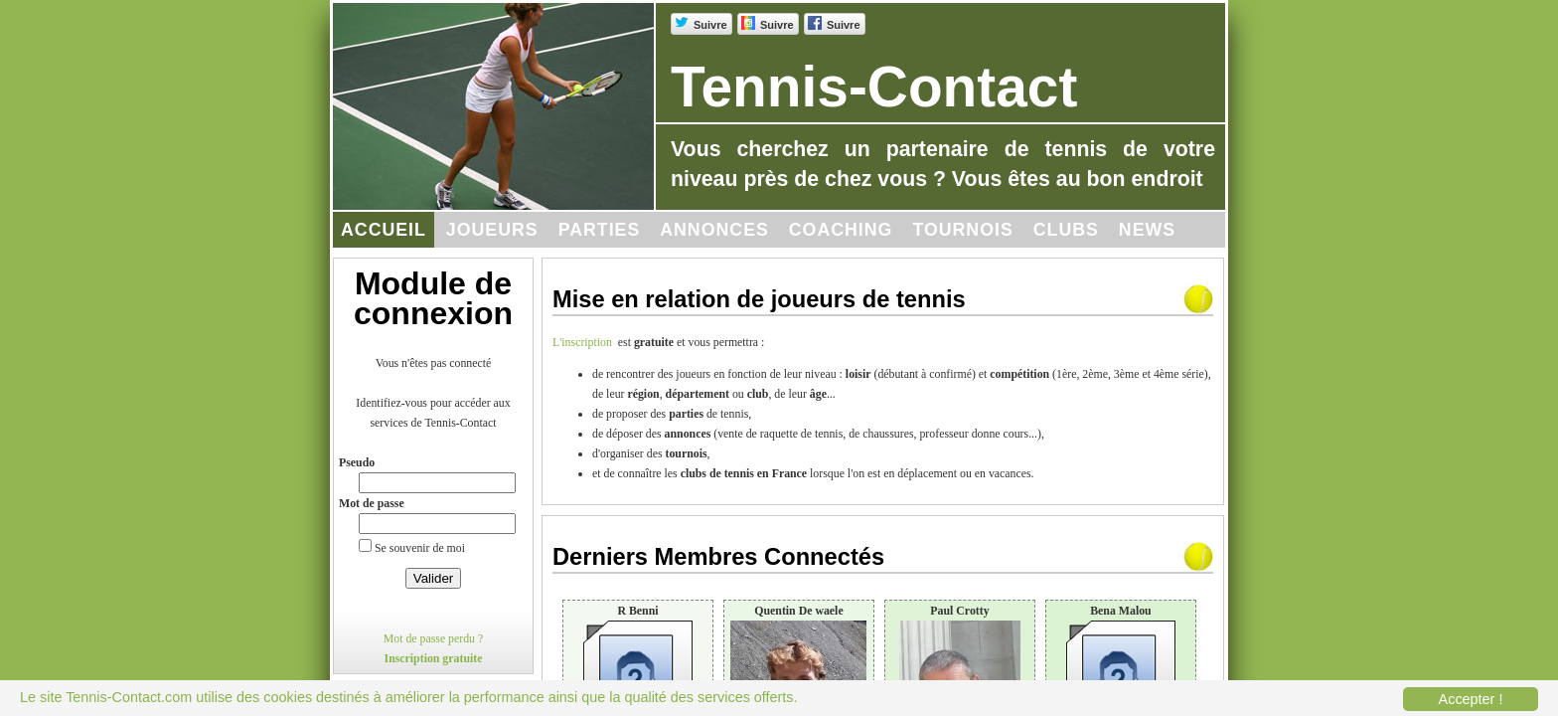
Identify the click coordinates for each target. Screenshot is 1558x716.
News (1147, 230)
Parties (599, 230)
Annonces (714, 230)
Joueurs (492, 230)
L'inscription (585, 342)
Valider (433, 578)
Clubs (1066, 230)
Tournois (962, 230)
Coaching (841, 230)
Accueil (383, 230)
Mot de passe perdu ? (434, 638)
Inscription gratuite (434, 658)
